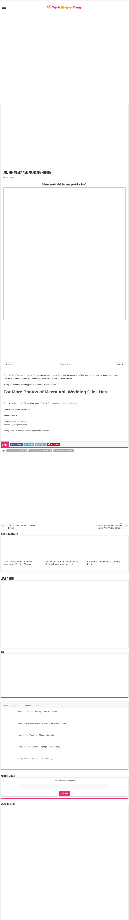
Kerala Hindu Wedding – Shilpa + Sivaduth (36, 735)
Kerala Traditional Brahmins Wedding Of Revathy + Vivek (42, 723)
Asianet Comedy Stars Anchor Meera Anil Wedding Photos (108, 526)
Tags (37, 706)
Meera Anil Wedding (64, 451)
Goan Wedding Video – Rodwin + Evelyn (21, 526)
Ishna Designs (20, 421)
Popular (16, 706)
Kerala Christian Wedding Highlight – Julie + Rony (39, 747)
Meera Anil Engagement (40, 451)
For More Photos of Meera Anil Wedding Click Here (56, 391)
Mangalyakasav (20, 425)
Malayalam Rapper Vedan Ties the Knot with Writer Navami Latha (62, 562)
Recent (6, 706)
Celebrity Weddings (17, 451)
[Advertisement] (64, 33)
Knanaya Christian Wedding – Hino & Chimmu (37, 711)
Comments (27, 706)
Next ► (120, 365)
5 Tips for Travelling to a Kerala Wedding (35, 758)
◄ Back (8, 365)
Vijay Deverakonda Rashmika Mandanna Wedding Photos (17, 562)
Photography (10, 177)
